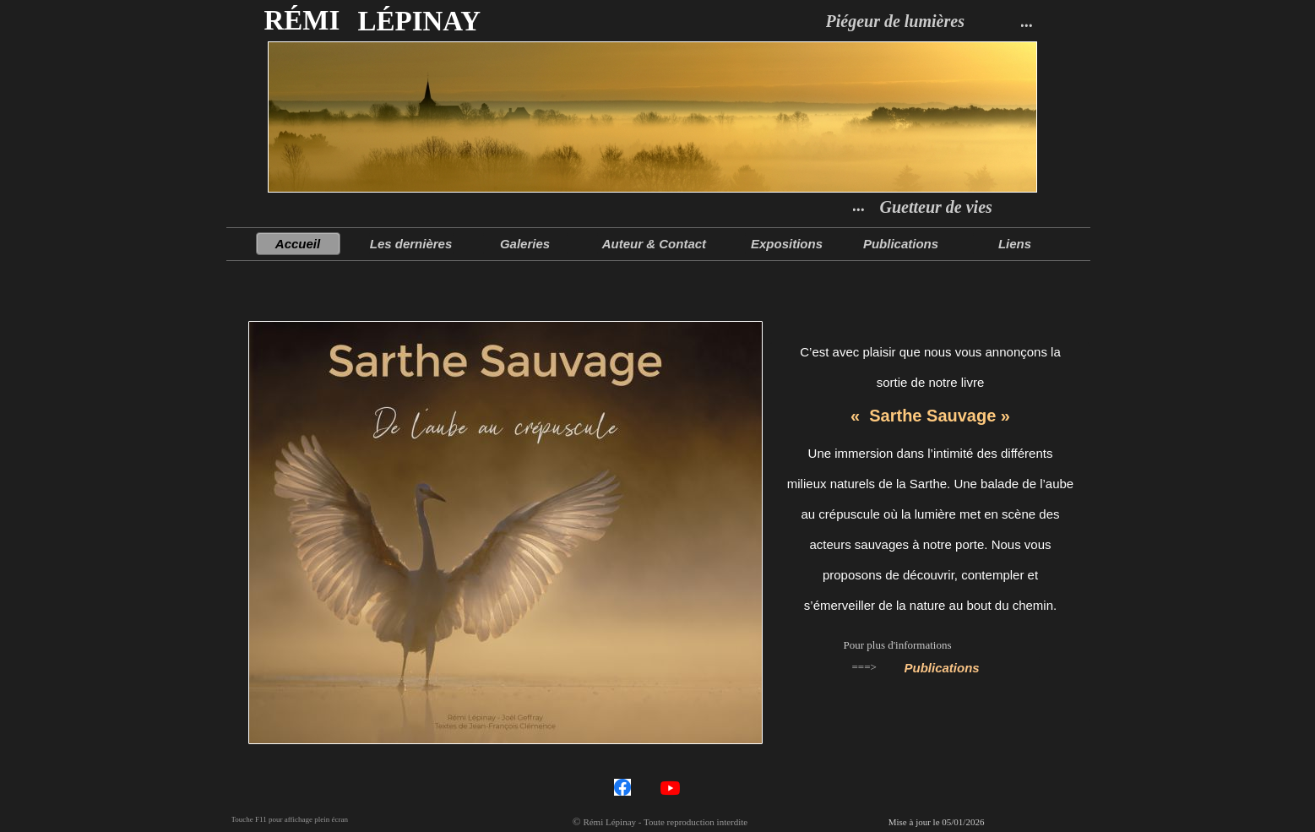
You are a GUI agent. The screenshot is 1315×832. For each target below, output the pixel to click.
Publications (942, 668)
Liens (1014, 244)
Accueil (297, 244)
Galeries (525, 244)
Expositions (787, 244)
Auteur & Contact (656, 244)
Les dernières (411, 244)
